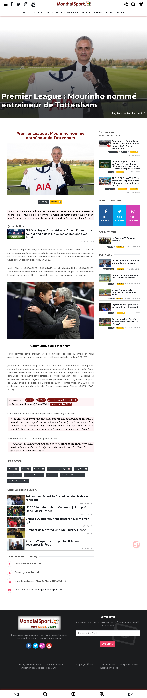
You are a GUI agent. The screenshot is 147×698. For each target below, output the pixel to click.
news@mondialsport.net (49, 589)
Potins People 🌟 (108, 269)
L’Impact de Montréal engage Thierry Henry (55, 530)
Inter (120, 12)
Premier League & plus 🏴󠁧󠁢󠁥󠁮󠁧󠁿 (59, 469)
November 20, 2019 (61, 404)
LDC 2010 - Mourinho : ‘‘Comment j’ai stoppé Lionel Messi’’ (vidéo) (55, 509)
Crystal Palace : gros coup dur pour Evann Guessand (125, 305)
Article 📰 (13, 469)
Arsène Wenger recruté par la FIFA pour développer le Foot (52, 542)
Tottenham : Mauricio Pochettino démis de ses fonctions (57, 497)
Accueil (28, 12)
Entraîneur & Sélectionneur (73, 475)
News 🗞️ (43, 201)
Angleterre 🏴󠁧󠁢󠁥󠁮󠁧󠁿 (81, 469)
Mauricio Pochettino (34, 475)
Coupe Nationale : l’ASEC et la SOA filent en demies (125, 276)
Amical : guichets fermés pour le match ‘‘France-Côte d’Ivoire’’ (125, 321)
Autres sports (66, 12)
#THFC (29, 400)
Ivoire (110, 12)
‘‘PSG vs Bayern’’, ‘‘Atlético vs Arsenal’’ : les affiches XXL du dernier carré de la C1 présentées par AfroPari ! (126, 165)
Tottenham (52, 475)
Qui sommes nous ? (33, 664)
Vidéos (98, 12)
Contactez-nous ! (54, 664)
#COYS (41, 400)
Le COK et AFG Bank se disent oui (123, 239)
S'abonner (108, 644)
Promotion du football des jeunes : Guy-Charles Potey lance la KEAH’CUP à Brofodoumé (125, 145)
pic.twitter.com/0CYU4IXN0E (62, 400)
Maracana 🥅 (123, 189)
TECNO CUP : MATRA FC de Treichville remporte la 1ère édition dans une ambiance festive (125, 182)
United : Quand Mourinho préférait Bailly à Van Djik (57, 520)
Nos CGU (51, 667)
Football (44, 12)
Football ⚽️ (56, 201)
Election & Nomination (18, 481)
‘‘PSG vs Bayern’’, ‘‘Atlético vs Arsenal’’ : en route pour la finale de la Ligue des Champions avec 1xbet (58, 234)
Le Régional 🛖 (113, 151)
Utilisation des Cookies (32, 667)
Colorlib (115, 667)
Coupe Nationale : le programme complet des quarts (124, 292)
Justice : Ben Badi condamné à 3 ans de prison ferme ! (126, 261)
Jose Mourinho (15, 475)
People (86, 12)
